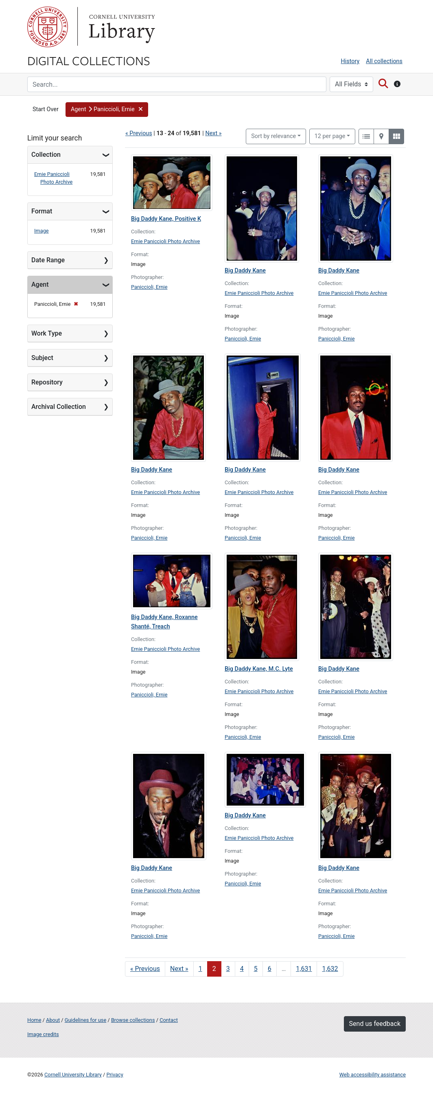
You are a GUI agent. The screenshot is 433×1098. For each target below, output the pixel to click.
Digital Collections (88, 60)
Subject (42, 358)
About (53, 1020)
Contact (169, 1020)
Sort (273, 136)
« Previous (138, 133)
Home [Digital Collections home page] (34, 1020)
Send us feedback (374, 1024)
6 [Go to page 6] (269, 969)
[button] (107, 109)
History (350, 61)
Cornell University (47, 27)
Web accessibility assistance (372, 1075)
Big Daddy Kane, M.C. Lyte (259, 668)
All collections (384, 61)
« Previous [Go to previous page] (145, 969)
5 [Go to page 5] (256, 969)
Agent (39, 284)
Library (120, 27)
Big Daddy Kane (245, 270)
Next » (213, 133)
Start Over (46, 109)
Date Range (48, 260)
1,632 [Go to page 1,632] (330, 969)
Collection (46, 154)
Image (41, 231)
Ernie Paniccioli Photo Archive (165, 241)
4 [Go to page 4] (242, 969)
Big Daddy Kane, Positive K (166, 218)
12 (330, 136)
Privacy (114, 1075)
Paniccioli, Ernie (149, 287)
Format (41, 211)
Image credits (43, 1034)
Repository (47, 382)
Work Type (46, 333)
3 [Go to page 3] (228, 969)
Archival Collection (58, 407)
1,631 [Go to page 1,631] (304, 969)
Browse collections (133, 1020)
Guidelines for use (85, 1020)
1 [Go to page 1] (200, 969)
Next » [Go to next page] (179, 969)
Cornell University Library (73, 1075)
